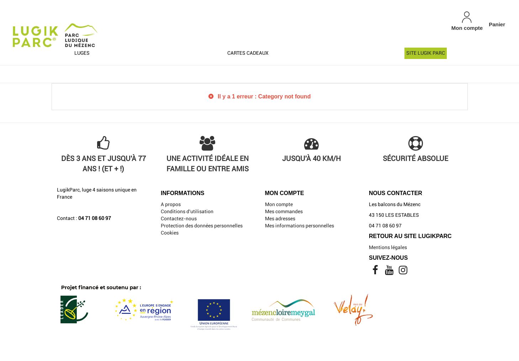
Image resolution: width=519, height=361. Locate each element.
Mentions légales (388, 247)
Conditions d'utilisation (187, 211)
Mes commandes (284, 211)
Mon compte (279, 204)
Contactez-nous (179, 218)
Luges (82, 53)
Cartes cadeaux (248, 53)
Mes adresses (280, 218)
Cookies (170, 233)
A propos (171, 204)
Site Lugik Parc (425, 53)
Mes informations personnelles (299, 225)
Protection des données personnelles (202, 225)
